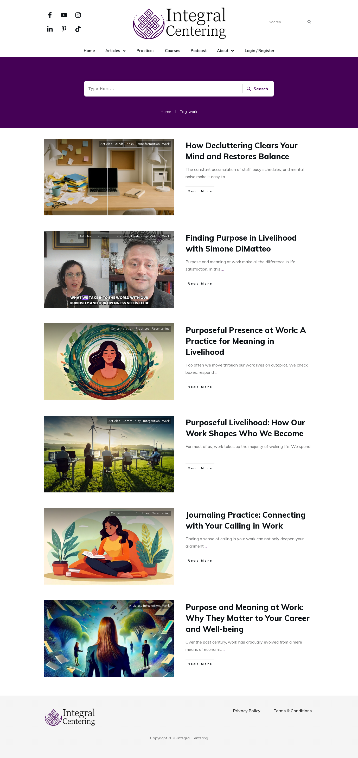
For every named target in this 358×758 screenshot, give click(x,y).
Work (166, 144)
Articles (106, 144)
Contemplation (122, 328)
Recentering (161, 328)
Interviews (121, 236)
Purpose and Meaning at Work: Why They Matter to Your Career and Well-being (248, 618)
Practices (143, 328)
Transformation (148, 144)
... (227, 176)
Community (132, 421)
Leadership (139, 236)
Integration (102, 236)
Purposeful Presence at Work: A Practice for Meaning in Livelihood (246, 341)
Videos (155, 236)
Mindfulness (124, 144)
